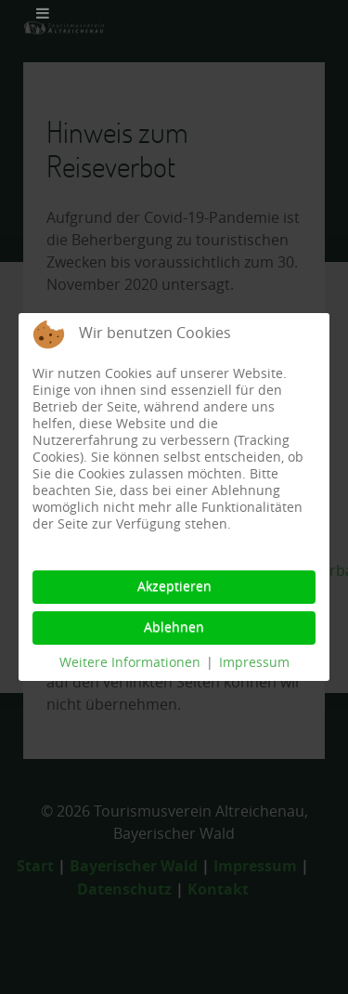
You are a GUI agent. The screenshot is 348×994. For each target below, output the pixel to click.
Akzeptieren (174, 587)
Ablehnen (174, 627)
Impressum (254, 663)
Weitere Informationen (129, 663)
